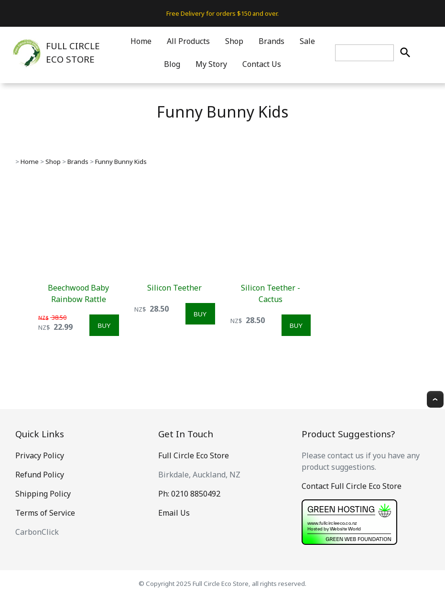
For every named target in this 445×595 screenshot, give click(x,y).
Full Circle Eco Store (193, 455)
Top (435, 399)
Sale (307, 41)
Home (141, 41)
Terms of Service (45, 513)
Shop (234, 41)
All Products (188, 41)
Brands (271, 41)
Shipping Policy (43, 493)
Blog (172, 64)
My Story (211, 64)
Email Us (174, 513)
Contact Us (261, 64)
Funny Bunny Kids (121, 161)
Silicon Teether (174, 287)
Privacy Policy (39, 455)
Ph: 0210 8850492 (189, 493)
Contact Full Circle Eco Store (352, 486)
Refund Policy (39, 474)
